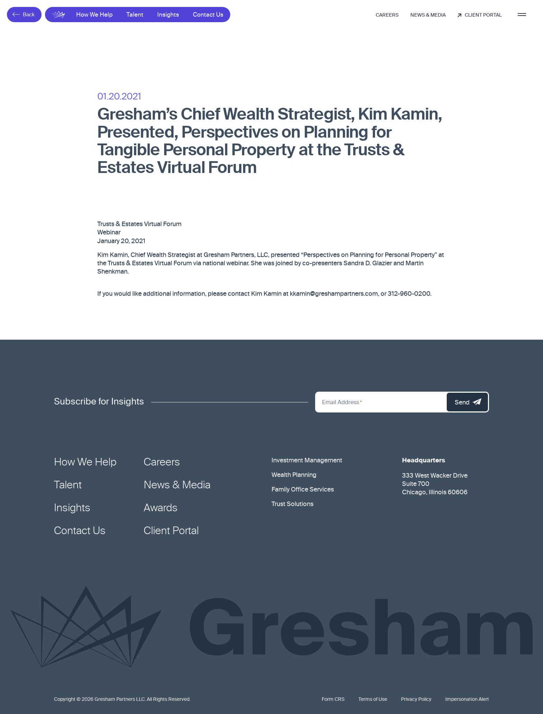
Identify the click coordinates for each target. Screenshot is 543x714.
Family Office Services (303, 490)
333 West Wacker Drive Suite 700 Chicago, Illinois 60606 (435, 484)
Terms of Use (372, 699)
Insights (168, 15)
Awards (161, 508)
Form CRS (333, 699)
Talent (134, 15)
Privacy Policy (416, 699)
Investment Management (307, 461)
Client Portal (479, 15)
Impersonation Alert (467, 699)
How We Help (94, 15)
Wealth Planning (294, 475)
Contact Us (208, 15)
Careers (387, 15)
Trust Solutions (292, 504)
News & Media (428, 15)
